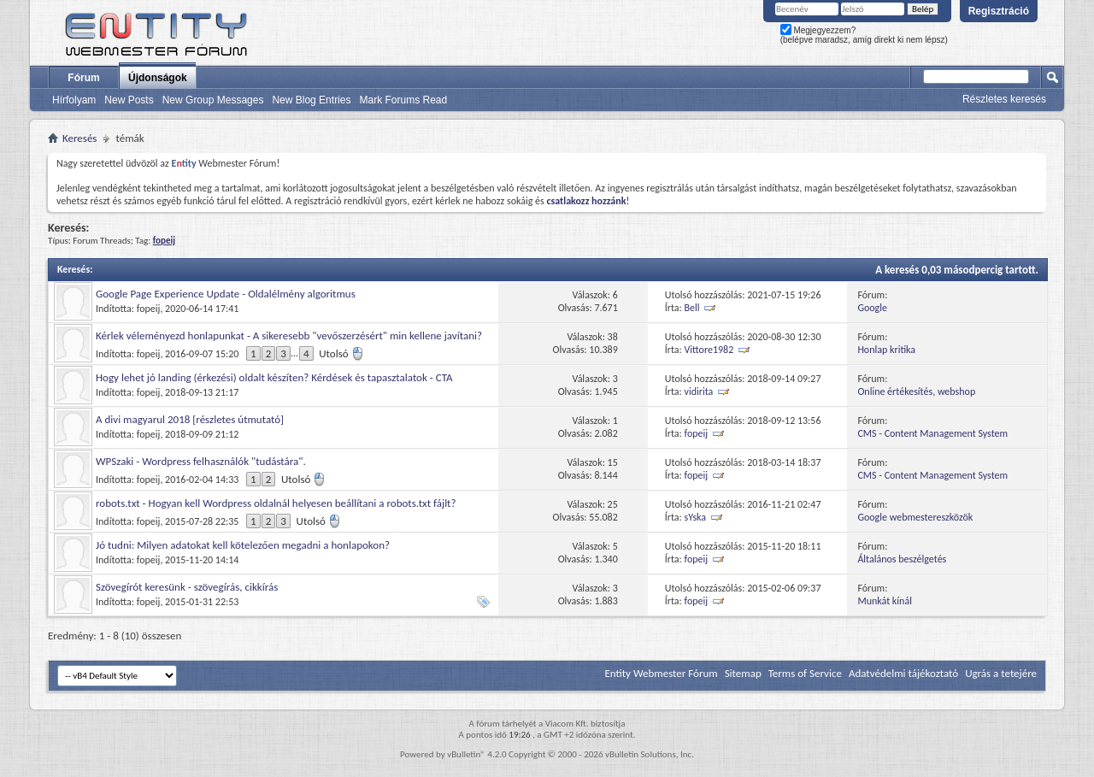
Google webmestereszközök (915, 517)
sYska (696, 517)
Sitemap (743, 673)
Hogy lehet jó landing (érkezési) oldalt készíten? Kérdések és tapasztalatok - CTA (274, 377)
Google (872, 308)
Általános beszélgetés (901, 559)
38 (613, 337)
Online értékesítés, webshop (916, 391)
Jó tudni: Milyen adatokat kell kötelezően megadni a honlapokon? (243, 545)
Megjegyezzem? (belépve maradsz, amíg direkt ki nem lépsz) (864, 35)
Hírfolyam (74, 100)
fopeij (149, 309)
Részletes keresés (1004, 99)
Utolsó (341, 353)
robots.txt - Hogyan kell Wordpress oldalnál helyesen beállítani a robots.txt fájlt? (276, 503)
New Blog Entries (311, 100)
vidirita (699, 391)
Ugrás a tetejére (1001, 673)
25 (613, 504)
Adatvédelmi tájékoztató (903, 673)
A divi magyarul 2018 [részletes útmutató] (190, 419)
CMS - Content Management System (932, 433)
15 (613, 462)
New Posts (128, 100)
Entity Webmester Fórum (660, 673)
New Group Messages (213, 100)
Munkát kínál (884, 601)
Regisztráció (998, 11)
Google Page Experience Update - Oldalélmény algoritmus (226, 293)
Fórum (83, 78)
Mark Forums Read (403, 100)
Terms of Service (805, 673)
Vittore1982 (709, 350)
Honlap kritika (886, 350)
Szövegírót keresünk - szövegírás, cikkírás (187, 586)
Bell (692, 308)
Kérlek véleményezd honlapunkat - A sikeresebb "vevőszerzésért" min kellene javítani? (289, 335)
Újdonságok (157, 78)
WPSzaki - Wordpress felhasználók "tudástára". (201, 461)
